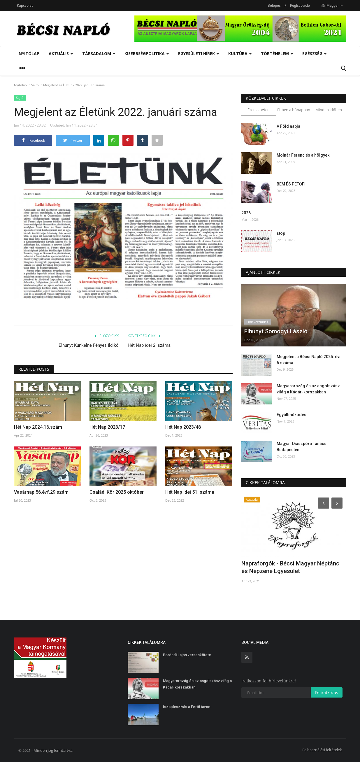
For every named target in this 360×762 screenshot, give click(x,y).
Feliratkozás (326, 692)
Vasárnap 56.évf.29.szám (41, 492)
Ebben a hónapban (293, 109)
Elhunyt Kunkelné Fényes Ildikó (89, 345)
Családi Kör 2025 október (116, 492)
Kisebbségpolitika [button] (146, 53)
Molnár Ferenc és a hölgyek (303, 155)
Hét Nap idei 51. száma (189, 492)
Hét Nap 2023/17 (107, 427)
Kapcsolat (25, 5)
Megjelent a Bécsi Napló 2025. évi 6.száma (308, 359)
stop (281, 233)
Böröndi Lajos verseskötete (187, 655)
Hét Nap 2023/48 (183, 427)
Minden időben (328, 109)
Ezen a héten (258, 109)
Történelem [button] (277, 53)
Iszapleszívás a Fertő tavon (186, 707)
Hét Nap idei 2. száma (149, 345)
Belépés (274, 5)
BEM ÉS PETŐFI (291, 184)
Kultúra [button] (240, 53)
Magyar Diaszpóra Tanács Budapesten (301, 446)
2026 (246, 213)
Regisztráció (300, 5)
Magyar (332, 5)
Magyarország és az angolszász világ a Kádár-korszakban (308, 388)
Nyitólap (29, 53)
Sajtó (35, 85)
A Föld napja (288, 126)
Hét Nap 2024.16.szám (38, 427)
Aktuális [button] (61, 53)
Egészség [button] (314, 53)
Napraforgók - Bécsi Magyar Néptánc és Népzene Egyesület (290, 567)
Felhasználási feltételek (322, 749)
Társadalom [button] (98, 53)
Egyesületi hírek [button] (198, 53)
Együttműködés (291, 414)
